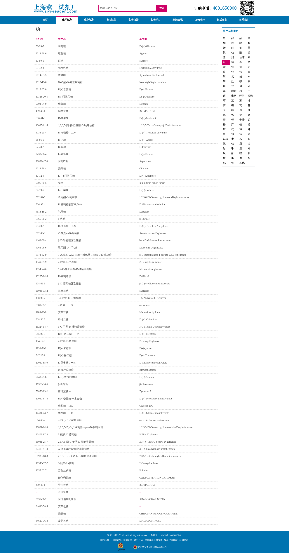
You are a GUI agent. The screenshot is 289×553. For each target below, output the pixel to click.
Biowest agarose (147, 369)
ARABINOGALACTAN (152, 499)
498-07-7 (40, 298)
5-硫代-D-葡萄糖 (67, 434)
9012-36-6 (41, 53)
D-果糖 (62, 147)
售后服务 (222, 19)
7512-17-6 (41, 82)
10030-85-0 (42, 362)
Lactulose (144, 211)
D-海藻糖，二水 (67, 132)
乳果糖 (62, 211)
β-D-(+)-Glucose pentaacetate (154, 283)
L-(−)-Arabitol (146, 377)
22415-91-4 (42, 449)
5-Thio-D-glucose (148, 434)
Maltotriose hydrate (149, 312)
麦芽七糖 (63, 506)
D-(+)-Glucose (147, 46)
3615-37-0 (41, 89)
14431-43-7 (42, 413)
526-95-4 (40, 204)
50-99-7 (40, 46)
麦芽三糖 (63, 312)
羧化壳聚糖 (64, 477)
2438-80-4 (41, 154)
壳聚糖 (62, 168)
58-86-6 (40, 139)
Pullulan (143, 470)
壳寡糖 (62, 513)
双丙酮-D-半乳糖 (67, 247)
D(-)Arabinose (146, 96)
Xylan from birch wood (151, 75)
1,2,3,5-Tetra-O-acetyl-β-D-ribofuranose (160, 125)
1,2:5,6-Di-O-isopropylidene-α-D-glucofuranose (164, 197)
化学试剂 (67, 19)
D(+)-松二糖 (65, 355)
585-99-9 (40, 334)
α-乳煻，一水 (65, 305)
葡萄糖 (62, 46)
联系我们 (244, 19)
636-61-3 (40, 118)
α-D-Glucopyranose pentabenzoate (157, 449)
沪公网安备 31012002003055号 (150, 547)
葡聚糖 (62, 103)
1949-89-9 (41, 262)
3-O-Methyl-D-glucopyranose (154, 326)
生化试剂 (89, 19)
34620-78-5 (42, 506)
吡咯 (233, 95)
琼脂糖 (62, 53)
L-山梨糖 (63, 190)
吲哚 (250, 95)
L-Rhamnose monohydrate (153, 362)
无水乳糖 (63, 68)
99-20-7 (40, 226)
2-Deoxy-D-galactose (150, 262)
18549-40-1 (42, 269)
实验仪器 (133, 19)
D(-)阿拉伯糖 (65, 96)
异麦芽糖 (63, 111)
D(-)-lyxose (145, 348)
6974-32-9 (41, 254)
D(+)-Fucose (146, 89)
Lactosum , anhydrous (150, 68)
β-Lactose (144, 219)
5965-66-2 (41, 219)
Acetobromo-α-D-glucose (152, 233)
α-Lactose (144, 305)
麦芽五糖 (63, 520)
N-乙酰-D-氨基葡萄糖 (70, 82)
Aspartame (145, 161)
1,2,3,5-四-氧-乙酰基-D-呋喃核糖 (76, 125)
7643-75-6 (41, 377)
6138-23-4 (41, 132)
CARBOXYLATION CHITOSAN (157, 477)
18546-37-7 (42, 463)
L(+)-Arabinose (147, 175)
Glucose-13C (146, 405)
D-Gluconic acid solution (152, 204)
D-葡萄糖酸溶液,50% (70, 204)
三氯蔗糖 (63, 290)
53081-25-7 (42, 441)
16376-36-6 (42, 384)
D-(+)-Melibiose (147, 334)
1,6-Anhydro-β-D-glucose (152, 298)
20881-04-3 (42, 427)
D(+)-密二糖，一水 (68, 334)
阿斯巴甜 (63, 161)
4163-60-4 (41, 240)
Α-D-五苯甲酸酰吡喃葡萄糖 (73, 449)
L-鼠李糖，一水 (67, 362)
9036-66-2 (41, 499)
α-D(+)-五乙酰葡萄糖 (70, 420)
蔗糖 (60, 60)
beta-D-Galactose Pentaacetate (155, 240)
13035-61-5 (42, 125)
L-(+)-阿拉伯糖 (66, 175)
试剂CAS (117, 540)
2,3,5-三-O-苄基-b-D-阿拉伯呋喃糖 (77, 456)
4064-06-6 (41, 247)
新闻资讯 (178, 19)
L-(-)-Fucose (146, 154)
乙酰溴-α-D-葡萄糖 (68, 233)
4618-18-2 (41, 211)
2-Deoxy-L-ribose (148, 463)
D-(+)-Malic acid (148, 118)
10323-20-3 (42, 96)
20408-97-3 (42, 434)
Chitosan (144, 168)
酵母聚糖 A (64, 391)
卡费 (242, 119)
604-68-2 (40, 420)
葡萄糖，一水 (66, 413)
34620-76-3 (42, 520)
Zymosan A (145, 391)
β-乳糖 (61, 219)
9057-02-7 (41, 470)
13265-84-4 (42, 276)
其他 (242, 162)
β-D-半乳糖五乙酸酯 (69, 240)
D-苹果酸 (63, 118)
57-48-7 (40, 147)
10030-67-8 (42, 398)
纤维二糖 (63, 319)
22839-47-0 (42, 161)
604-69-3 (40, 283)
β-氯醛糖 (63, 384)
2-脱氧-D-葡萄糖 (67, 341)
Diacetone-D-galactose (151, 247)
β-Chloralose (146, 384)
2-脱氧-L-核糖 (66, 463)
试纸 (225, 139)
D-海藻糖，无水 (67, 226)
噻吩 (242, 95)
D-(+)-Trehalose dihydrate (153, 132)
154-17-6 (40, 341)
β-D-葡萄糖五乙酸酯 (69, 283)
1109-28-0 (41, 312)
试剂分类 (127, 540)
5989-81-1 (41, 305)
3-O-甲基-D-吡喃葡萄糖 (71, 326)
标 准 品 (111, 19)
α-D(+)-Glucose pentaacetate (154, 420)
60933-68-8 (42, 456)
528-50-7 (40, 319)
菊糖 (60, 183)
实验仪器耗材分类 (153, 540)
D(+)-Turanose (147, 355)
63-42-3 (40, 68)
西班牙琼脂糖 (66, 369)
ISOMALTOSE (147, 111)
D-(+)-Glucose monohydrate (154, 413)
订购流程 (200, 19)
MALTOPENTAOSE (150, 520)
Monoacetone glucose (150, 269)
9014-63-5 (41, 75)
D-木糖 (62, 139)
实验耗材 (155, 19)
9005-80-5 (41, 183)
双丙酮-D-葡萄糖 (67, 197)
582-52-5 (40, 197)
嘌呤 (233, 91)
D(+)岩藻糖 (64, 89)
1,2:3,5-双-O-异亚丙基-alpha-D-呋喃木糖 (80, 427)
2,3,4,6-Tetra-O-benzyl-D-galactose (157, 441)
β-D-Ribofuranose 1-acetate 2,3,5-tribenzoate (162, 254)
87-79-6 (40, 190)
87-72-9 (40, 175)
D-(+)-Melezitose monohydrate (155, 398)
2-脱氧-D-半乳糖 (67, 262)
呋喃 (242, 57)
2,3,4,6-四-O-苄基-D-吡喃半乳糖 (76, 441)
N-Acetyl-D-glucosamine (152, 82)
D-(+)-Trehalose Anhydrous (153, 226)
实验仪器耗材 (170, 540)
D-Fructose (145, 147)
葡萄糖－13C (65, 405)
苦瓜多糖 (63, 492)
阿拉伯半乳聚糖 (67, 499)
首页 (45, 19)
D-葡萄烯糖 (64, 276)
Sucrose (143, 60)
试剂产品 (138, 540)
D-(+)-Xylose (146, 139)
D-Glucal (144, 276)
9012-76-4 (41, 168)
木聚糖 (62, 75)
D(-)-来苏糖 (64, 348)
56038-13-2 (42, 290)
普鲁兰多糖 (64, 470)
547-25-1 (40, 355)
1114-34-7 (41, 348)
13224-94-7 (42, 326)
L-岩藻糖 (63, 154)
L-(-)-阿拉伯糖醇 (67, 377)
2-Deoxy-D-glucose (149, 341)
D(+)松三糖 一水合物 (70, 398)
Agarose (143, 53)
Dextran (143, 103)
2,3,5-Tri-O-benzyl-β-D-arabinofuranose (160, 456)
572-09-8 (40, 233)
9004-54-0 (41, 103)
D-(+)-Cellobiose (148, 319)
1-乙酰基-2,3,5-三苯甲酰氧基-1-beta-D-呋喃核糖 (85, 254)
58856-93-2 (42, 391)
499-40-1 (40, 111)
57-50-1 (40, 60)
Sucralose (144, 290)
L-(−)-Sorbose (146, 190)
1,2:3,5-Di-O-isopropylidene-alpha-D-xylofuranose (165, 427)
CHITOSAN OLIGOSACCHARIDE (158, 513)
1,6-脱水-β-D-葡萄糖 (69, 298)
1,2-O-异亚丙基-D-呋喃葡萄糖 (75, 269)
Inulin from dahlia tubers (152, 183)
